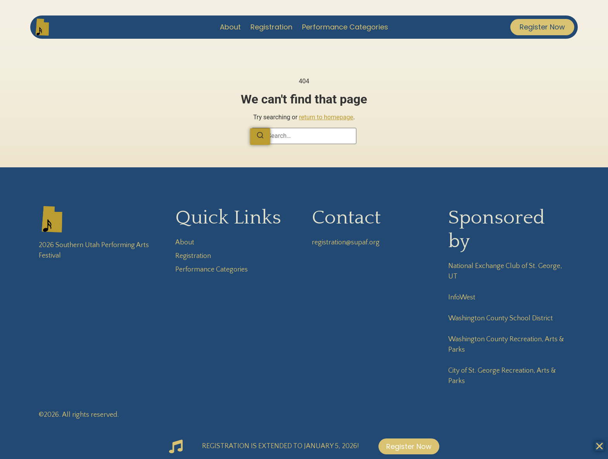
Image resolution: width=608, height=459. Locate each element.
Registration (271, 27)
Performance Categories (345, 27)
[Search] (260, 136)
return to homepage (326, 117)
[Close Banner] (599, 446)
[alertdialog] (304, 446)
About (230, 27)
